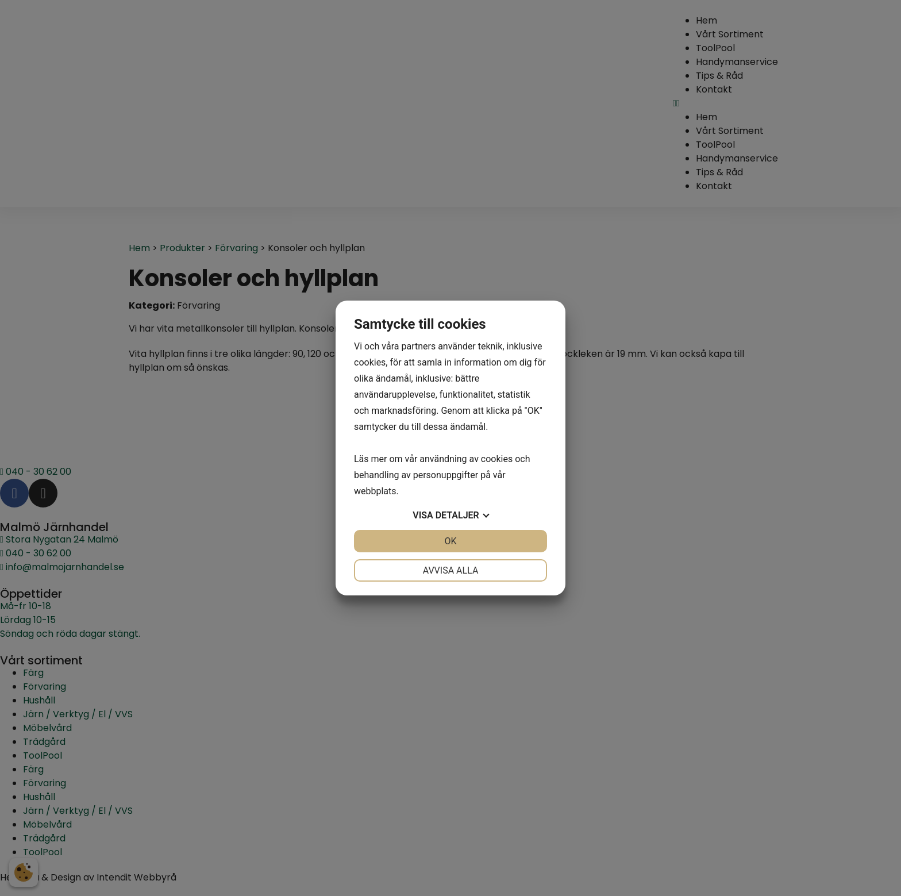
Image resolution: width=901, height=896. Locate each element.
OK (450, 541)
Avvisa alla (451, 570)
